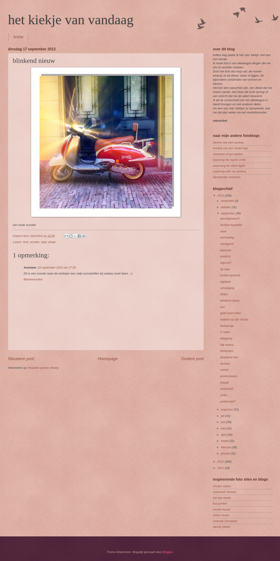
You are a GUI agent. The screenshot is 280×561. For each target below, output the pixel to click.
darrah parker (221, 526)
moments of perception (228, 154)
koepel (224, 382)
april (224, 434)
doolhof (225, 363)
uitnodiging (227, 288)
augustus (227, 409)
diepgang (226, 338)
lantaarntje (227, 326)
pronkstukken (229, 376)
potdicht (225, 256)
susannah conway (224, 492)
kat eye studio (222, 498)
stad (43, 242)
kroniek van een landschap (230, 148)
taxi (222, 307)
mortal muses (221, 509)
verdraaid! (226, 388)
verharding (227, 237)
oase (223, 231)
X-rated (225, 332)
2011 (221, 468)
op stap (225, 269)
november (228, 200)
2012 (221, 461)
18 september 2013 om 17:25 (57, 267)
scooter (34, 242)
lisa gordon (220, 503)
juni (223, 422)
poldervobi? (227, 401)
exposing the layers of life (229, 159)
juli (223, 416)
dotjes (224, 294)
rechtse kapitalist (231, 225)
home (18, 36)
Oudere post (192, 358)
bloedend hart (229, 357)
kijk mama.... (228, 344)
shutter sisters (222, 486)
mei (223, 428)
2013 (221, 195)
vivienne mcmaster (225, 521)
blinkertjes (226, 351)
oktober (226, 207)
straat (51, 242)
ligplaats (225, 281)
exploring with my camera (229, 171)
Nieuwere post (21, 358)
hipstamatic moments (227, 177)
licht (25, 242)
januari (225, 453)
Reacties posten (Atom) (43, 367)
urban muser (221, 515)
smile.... (225, 395)
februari (226, 447)
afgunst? (225, 262)
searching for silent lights (229, 165)
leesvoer (225, 250)
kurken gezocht (230, 275)
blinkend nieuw (229, 300)
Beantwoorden (33, 279)
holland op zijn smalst (234, 319)
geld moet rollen (230, 313)
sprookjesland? (230, 218)
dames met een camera (228, 142)
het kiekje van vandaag (70, 19)
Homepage (108, 358)
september (228, 213)
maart (225, 441)
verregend (226, 244)
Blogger (168, 552)
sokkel (224, 369)
